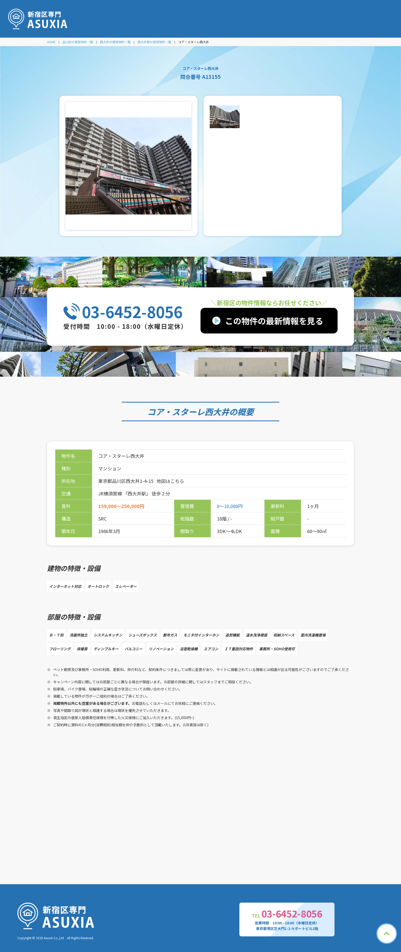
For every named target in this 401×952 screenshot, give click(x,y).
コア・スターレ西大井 (188, 411)
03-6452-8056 (132, 311)
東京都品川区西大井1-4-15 (126, 481)
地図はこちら (170, 481)
